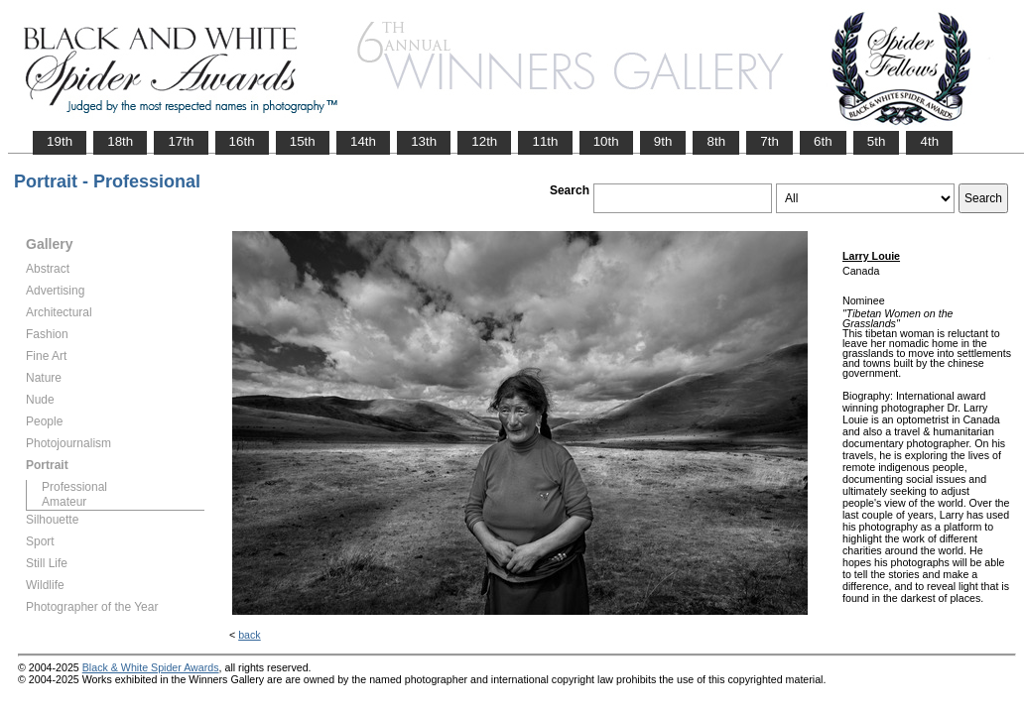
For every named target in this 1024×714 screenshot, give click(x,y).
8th (716, 141)
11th (545, 141)
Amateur (64, 502)
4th (929, 141)
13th (424, 141)
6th (823, 141)
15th (302, 141)
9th (663, 141)
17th (180, 141)
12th (484, 141)
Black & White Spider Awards (150, 667)
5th (876, 141)
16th (242, 141)
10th (606, 141)
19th (59, 141)
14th (363, 141)
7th (769, 141)
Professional (74, 487)
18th (120, 141)
